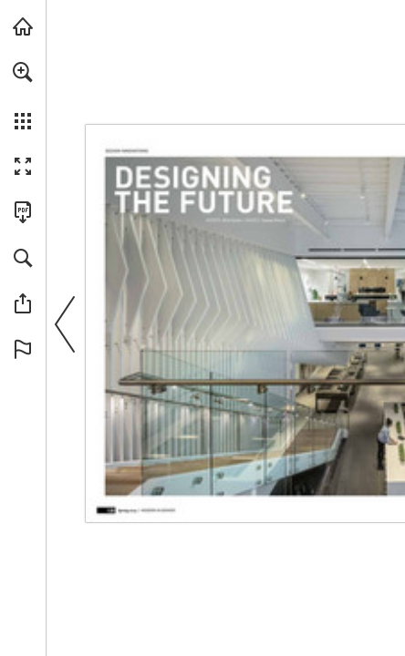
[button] (23, 72)
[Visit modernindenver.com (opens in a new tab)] (23, 26)
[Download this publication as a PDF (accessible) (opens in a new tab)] (23, 212)
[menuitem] (23, 96)
